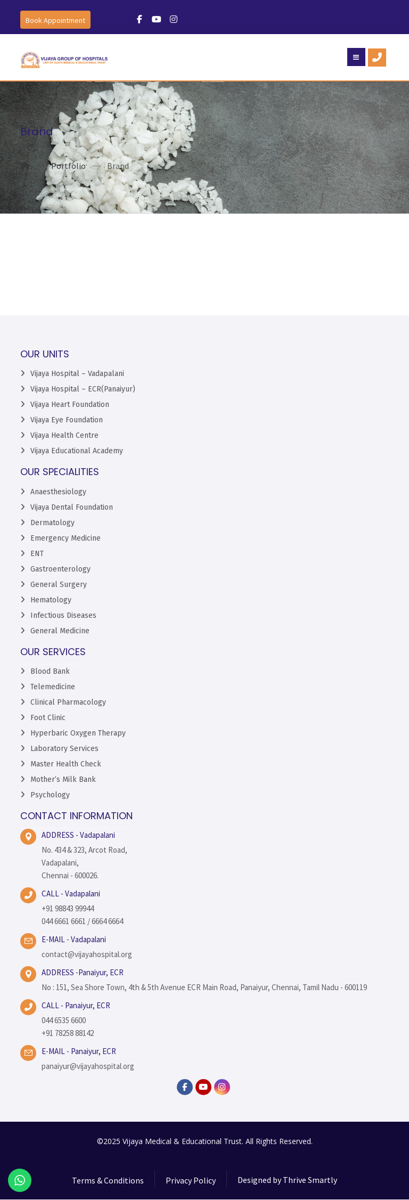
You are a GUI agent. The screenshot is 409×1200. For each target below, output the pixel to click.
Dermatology (52, 522)
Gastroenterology (60, 569)
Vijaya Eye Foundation (66, 420)
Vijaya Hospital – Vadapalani (77, 374)
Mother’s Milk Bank (63, 779)
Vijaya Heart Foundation (69, 405)
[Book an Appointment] (55, 20)
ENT (37, 553)
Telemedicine (52, 686)
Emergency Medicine (65, 538)
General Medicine (59, 630)
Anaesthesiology (58, 491)
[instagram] (222, 1087)
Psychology (50, 794)
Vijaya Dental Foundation (71, 507)
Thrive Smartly (310, 1180)
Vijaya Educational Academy (76, 451)
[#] (139, 19)
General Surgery (58, 584)
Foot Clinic (48, 717)
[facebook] (185, 1087)
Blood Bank (50, 671)
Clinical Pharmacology (68, 702)
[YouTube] (203, 1087)
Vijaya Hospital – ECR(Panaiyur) (82, 389)
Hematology (50, 600)
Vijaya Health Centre (64, 435)
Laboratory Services (64, 748)
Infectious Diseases (63, 615)
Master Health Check (65, 764)
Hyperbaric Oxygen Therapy (78, 733)
